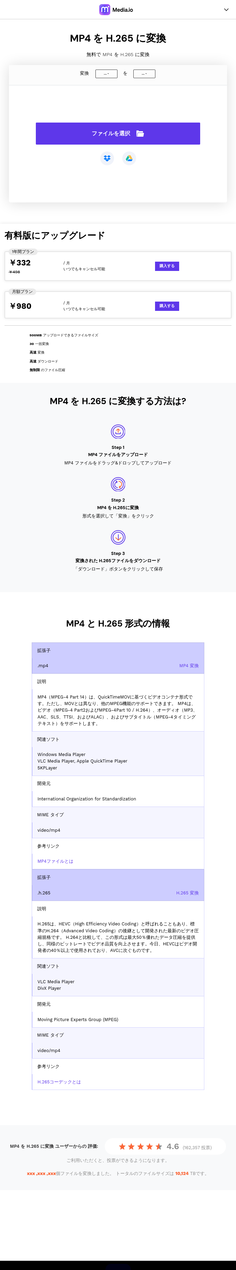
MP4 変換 (189, 665)
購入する (167, 266)
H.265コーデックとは (59, 1081)
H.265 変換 (187, 892)
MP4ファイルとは (55, 861)
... (105, 73)
